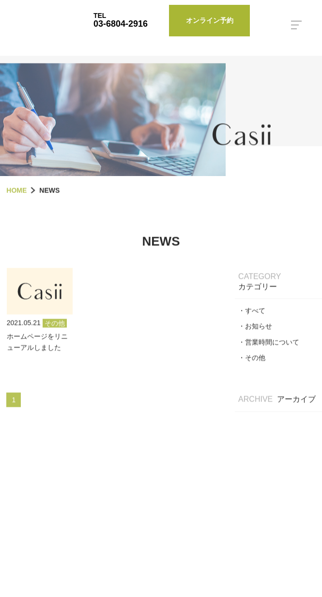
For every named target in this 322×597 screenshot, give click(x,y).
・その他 (251, 375)
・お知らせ (255, 344)
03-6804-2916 (120, 24)
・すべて (251, 328)
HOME (16, 207)
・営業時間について (268, 359)
